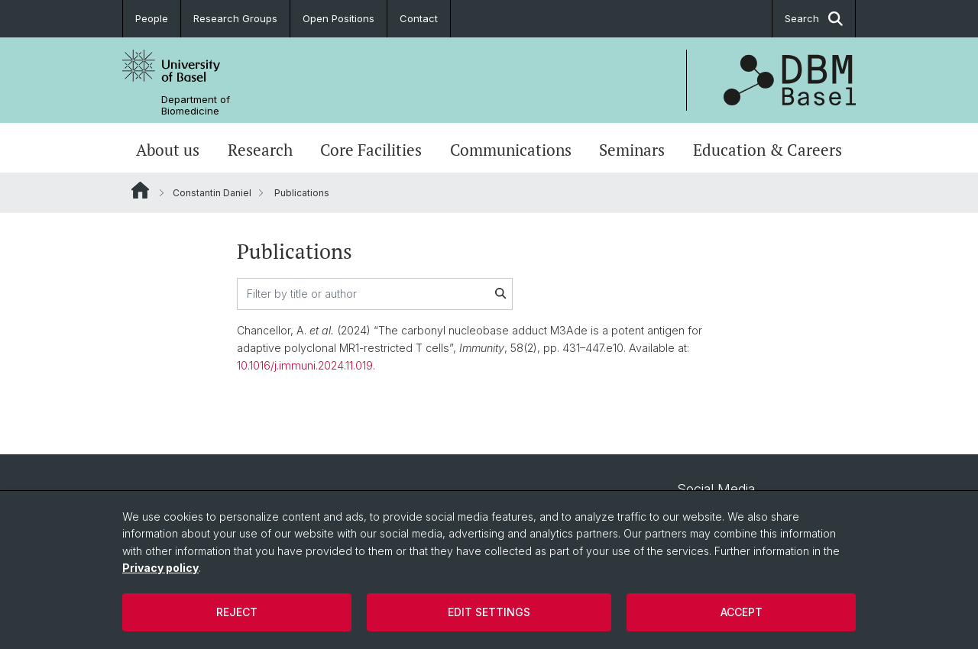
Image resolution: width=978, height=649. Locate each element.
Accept (742, 611)
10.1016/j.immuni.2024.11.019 (305, 365)
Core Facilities (371, 149)
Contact (419, 18)
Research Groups (235, 18)
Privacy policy (160, 567)
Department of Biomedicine (195, 105)
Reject (236, 611)
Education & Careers (767, 149)
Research (260, 149)
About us (167, 149)
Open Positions (338, 18)
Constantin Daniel (212, 193)
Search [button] (814, 18)
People (151, 18)
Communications (511, 149)
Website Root (140, 190)
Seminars (632, 149)
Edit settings (489, 611)
